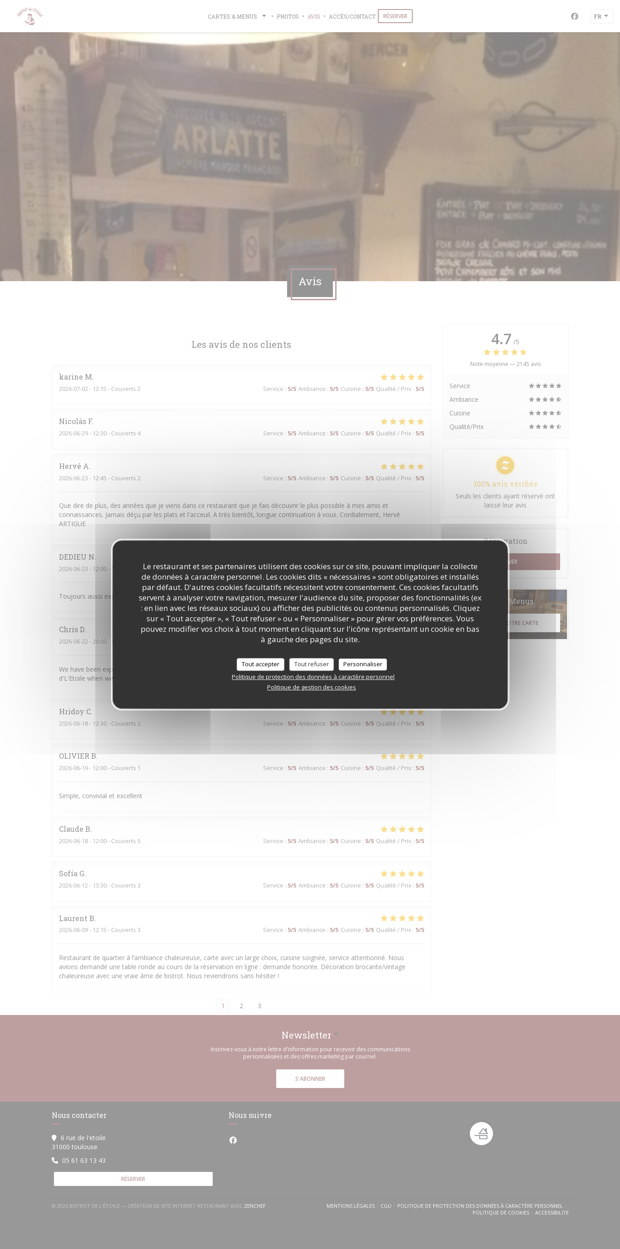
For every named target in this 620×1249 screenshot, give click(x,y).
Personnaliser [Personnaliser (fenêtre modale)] (362, 664)
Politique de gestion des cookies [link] (311, 687)
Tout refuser (311, 664)
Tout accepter (260, 664)
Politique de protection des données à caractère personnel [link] (313, 677)
